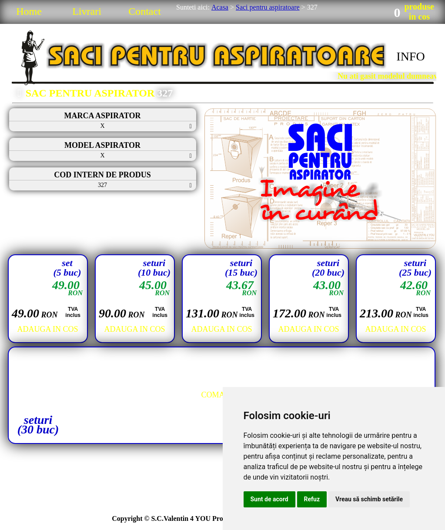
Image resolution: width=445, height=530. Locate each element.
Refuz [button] (312, 499)
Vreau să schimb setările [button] (369, 499)
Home (29, 11)
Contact (144, 11)
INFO (410, 56)
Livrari (86, 11)
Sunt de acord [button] (269, 499)
